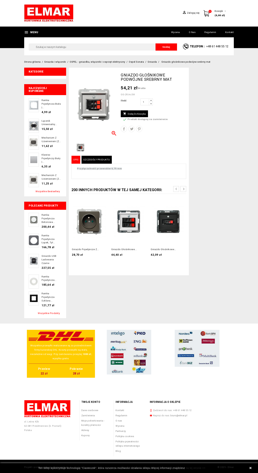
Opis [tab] (75, 159)
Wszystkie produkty (49, 313)
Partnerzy (121, 431)
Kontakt (229, 32)
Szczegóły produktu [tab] (96, 159)
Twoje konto (90, 402)
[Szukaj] (103, 47)
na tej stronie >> (195, 468)
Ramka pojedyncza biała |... (51, 104)
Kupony (85, 435)
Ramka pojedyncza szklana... (48, 297)
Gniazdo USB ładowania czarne (49, 259)
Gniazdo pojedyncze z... (85, 249)
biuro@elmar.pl (178, 415)
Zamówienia (88, 415)
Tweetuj (132, 129)
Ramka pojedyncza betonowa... (48, 218)
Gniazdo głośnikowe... (124, 249)
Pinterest (139, 129)
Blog (118, 451)
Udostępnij (124, 129)
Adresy (85, 430)
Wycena (175, 32)
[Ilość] (144, 102)
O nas (192, 32)
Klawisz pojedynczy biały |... (51, 158)
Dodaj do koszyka (134, 114)
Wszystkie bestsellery (47, 191)
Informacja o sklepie (165, 402)
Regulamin (210, 32)
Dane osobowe (89, 410)
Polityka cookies (125, 436)
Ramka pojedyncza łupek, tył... (48, 239)
